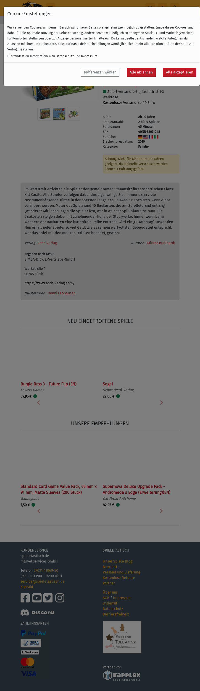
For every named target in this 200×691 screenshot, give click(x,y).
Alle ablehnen (141, 72)
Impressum (89, 56)
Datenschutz (65, 56)
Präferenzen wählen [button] (100, 72)
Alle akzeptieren (179, 72)
